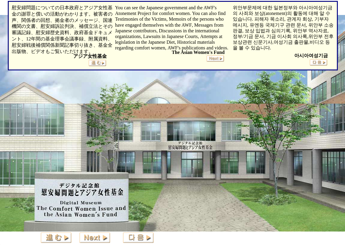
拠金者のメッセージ (76, 20)
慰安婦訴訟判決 (57, 26)
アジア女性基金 (90, 56)
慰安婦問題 (24, 7)
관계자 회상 (299, 19)
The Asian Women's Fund (198, 52)
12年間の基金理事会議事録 (55, 38)
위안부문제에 (247, 7)
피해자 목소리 (269, 19)
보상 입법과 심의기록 (267, 30)
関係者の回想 (35, 20)
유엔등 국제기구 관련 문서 (278, 25)
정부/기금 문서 (248, 36)
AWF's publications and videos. (197, 47)
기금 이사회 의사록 (286, 36)
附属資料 (98, 38)
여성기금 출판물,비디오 (299, 42)
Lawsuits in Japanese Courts (170, 36)
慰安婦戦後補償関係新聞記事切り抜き (52, 45)
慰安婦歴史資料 (52, 32)
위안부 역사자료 (310, 30)
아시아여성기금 (311, 55)
